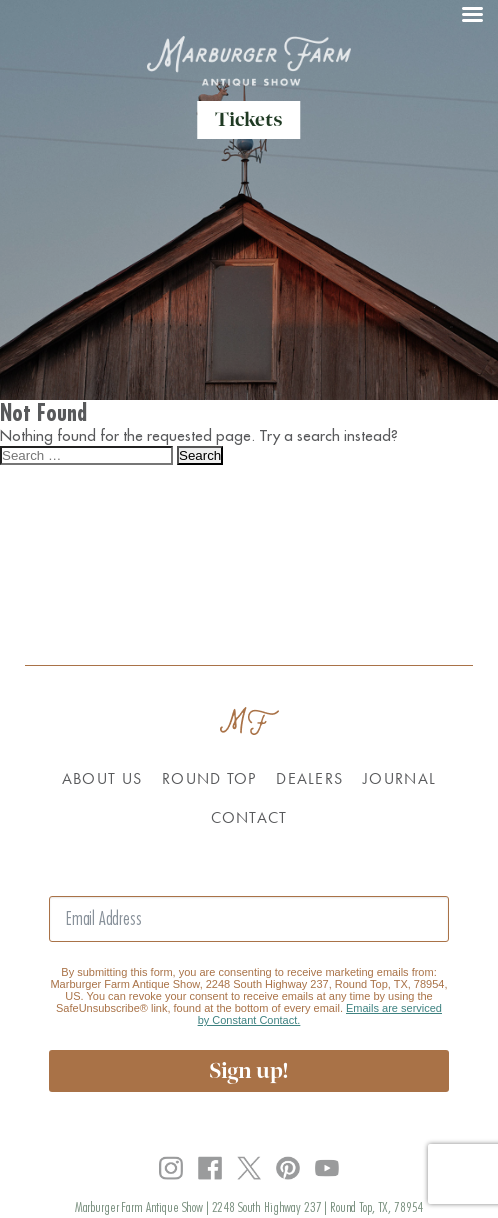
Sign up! (249, 1070)
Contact (249, 817)
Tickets (248, 119)
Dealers (309, 778)
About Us (102, 778)
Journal (399, 778)
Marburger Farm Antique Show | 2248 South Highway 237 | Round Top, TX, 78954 (249, 1207)
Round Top (209, 778)
